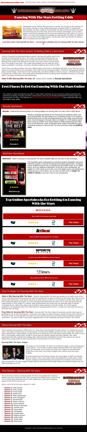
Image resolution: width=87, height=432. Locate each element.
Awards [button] (39, 2)
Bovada (6, 111)
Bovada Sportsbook (63, 79)
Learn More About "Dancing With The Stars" (18, 42)
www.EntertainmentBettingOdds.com (47, 97)
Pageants (62, 2)
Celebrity (57, 2)
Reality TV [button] (45, 2)
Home (26, 2)
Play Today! (74, 222)
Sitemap (59, 428)
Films (74, 2)
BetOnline (7, 159)
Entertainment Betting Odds (12, 2)
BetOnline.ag (14, 191)
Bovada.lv (14, 144)
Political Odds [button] (32, 2)
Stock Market (51, 2)
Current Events (69, 2)
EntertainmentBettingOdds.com (46, 428)
